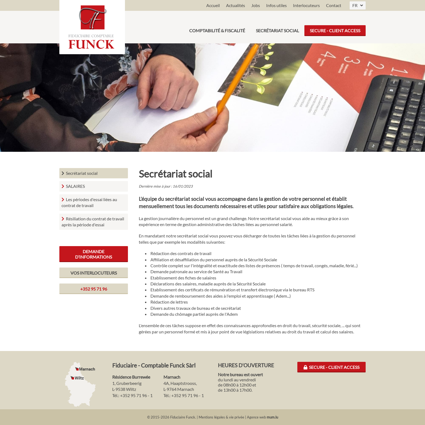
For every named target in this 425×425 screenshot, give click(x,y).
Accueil (213, 5)
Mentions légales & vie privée (221, 417)
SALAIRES (75, 186)
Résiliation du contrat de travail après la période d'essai (93, 221)
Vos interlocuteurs (93, 272)
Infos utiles (276, 5)
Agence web (256, 417)
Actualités (235, 5)
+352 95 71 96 (93, 288)
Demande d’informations (93, 254)
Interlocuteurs (306, 5)
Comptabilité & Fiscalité (217, 27)
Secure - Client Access (335, 27)
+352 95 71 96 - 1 (136, 395)
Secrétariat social (277, 27)
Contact (333, 5)
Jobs (255, 5)
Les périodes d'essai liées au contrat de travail (89, 202)
